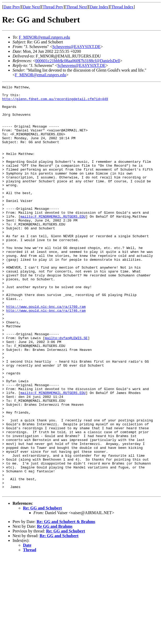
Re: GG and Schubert (42, 589)
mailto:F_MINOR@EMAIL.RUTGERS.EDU (53, 243)
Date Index (99, 7)
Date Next (31, 7)
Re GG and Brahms (55, 608)
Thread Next (76, 7)
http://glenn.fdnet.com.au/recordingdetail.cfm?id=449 (55, 102)
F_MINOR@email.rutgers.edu (44, 37)
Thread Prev (53, 7)
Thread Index (122, 7)
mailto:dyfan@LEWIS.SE (66, 388)
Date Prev (11, 7)
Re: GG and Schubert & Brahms (66, 603)
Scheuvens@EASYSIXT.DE (76, 46)
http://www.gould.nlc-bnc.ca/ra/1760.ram (46, 351)
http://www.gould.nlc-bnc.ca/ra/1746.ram (46, 355)
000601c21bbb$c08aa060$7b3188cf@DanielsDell (77, 61)
